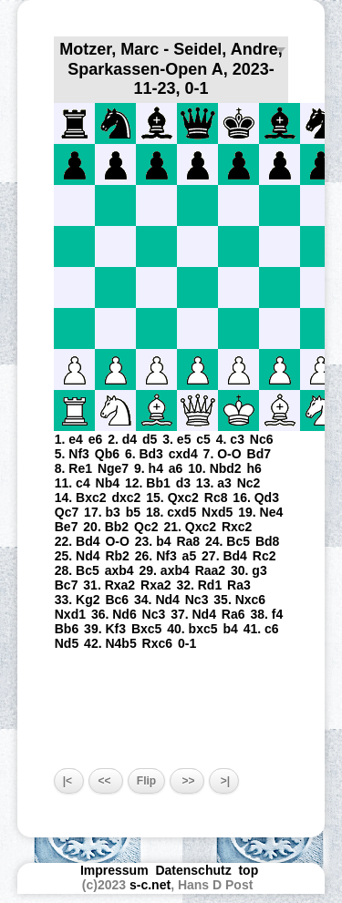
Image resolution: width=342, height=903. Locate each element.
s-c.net (150, 884)
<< (105, 781)
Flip (146, 781)
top (250, 870)
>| (224, 781)
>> (186, 781)
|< (69, 781)
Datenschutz (193, 870)
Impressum (114, 870)
